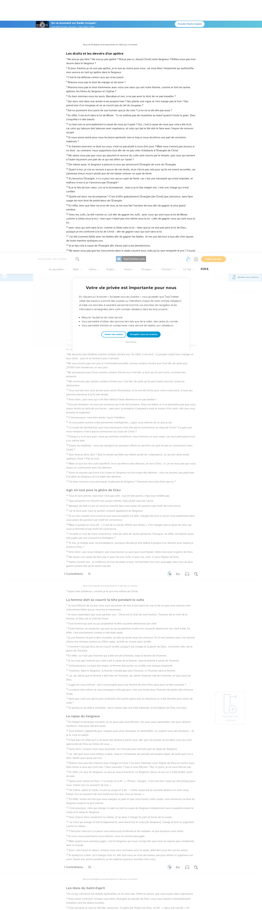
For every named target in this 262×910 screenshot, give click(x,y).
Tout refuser (131, 89)
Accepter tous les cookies (143, 81)
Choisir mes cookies (114, 81)
